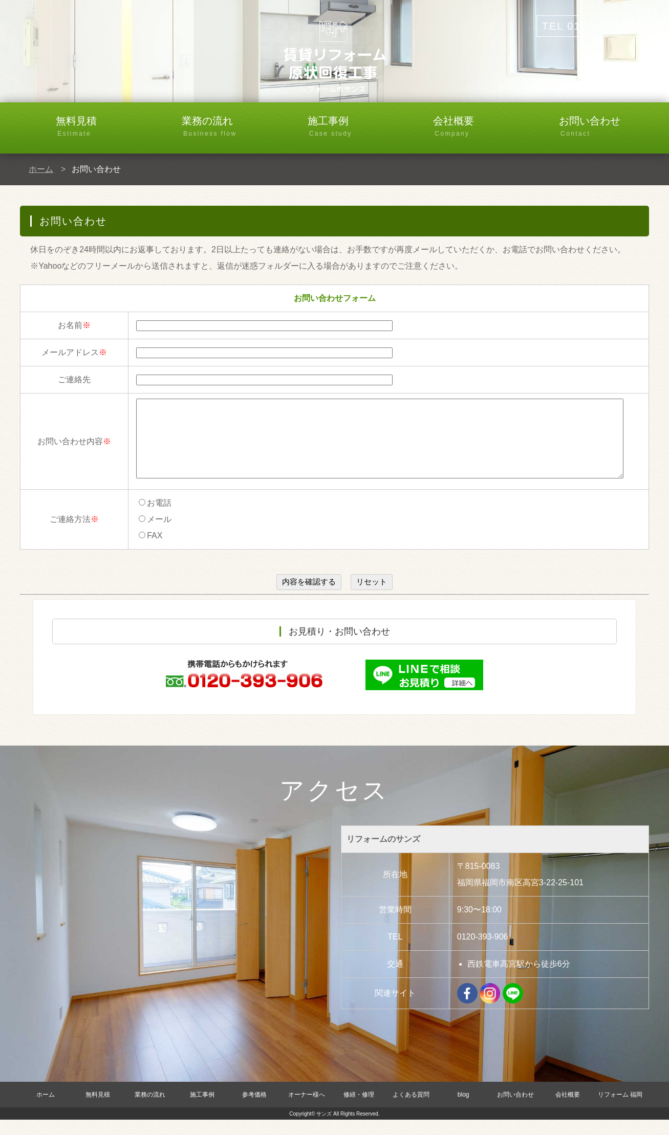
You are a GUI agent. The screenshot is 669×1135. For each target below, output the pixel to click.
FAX (150, 551)
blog (463, 1110)
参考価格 (254, 1110)
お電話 (155, 518)
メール (155, 534)
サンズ (324, 1129)
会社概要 (478, 127)
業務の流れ (227, 127)
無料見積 (101, 127)
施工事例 (353, 127)
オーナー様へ (306, 1110)
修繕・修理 (358, 1110)
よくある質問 (411, 1110)
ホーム (41, 169)
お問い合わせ (604, 127)
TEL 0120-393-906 (592, 26)
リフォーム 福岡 (620, 1110)
